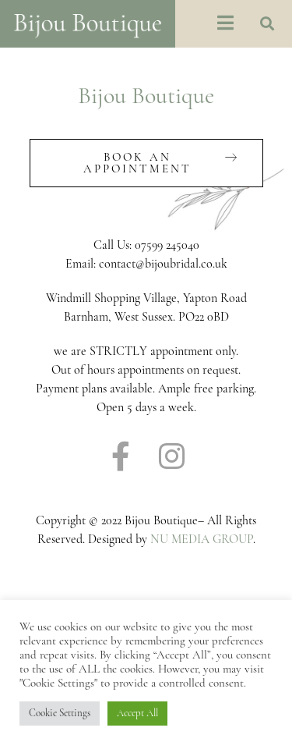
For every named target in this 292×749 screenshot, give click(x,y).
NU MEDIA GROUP (201, 539)
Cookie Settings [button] (59, 713)
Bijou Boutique (146, 95)
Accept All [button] (137, 713)
